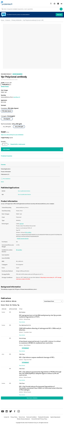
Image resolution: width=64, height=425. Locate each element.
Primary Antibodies (17, 20)
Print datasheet (5, 178)
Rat (11, 305)
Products (8, 20)
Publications (5, 84)
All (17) (3, 301)
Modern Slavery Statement (23, 419)
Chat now (59, 14)
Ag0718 (21, 223)
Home (2, 20)
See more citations (32, 398)
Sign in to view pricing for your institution (12, 134)
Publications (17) (5, 174)
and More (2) (17, 97)
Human (3, 305)
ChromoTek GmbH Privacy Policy (39, 419)
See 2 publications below (24, 191)
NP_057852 (28, 232)
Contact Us (6, 417)
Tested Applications (5, 169)
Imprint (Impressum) (55, 417)
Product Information (6, 171)
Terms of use (22, 417)
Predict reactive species (22, 238)
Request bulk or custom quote (17, 144)
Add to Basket (6, 149)
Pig (18, 305)
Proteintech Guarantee (6, 156)
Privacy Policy (14, 417)
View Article (22, 322)
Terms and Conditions (31, 417)
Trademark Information (43, 417)
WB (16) (14, 301)
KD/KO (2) (8, 301)
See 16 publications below (24, 194)
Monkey (14, 305)
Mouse (7, 305)
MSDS (2, 181)
